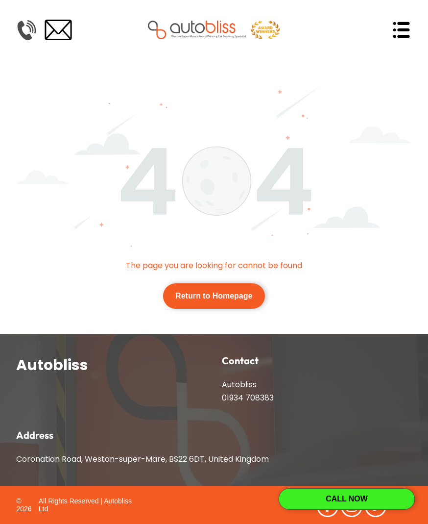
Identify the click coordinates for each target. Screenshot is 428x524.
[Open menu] (401, 30)
